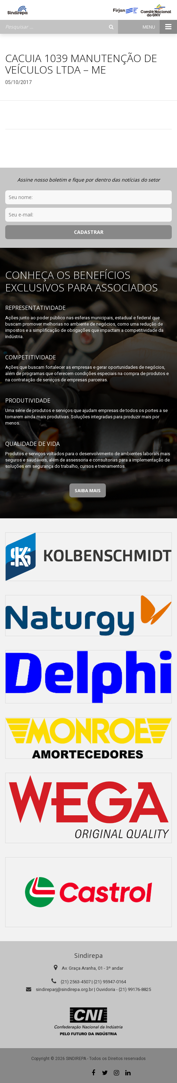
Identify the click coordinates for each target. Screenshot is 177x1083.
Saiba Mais (88, 490)
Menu (160, 27)
